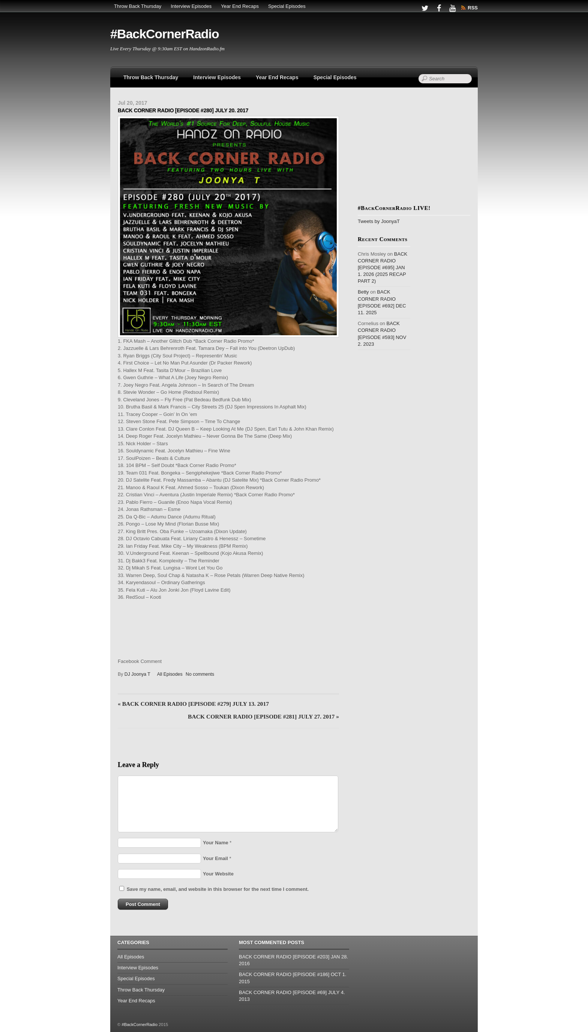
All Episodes (170, 674)
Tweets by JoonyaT (379, 221)
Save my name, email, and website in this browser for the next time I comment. (218, 889)
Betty (363, 292)
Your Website (218, 874)
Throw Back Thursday (137, 6)
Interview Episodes (191, 6)
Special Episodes (287, 6)
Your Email (215, 858)
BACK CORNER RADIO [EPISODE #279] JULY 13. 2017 (193, 704)
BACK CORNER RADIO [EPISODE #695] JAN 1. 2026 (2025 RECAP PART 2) (382, 267)
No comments (200, 674)
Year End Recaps (240, 6)
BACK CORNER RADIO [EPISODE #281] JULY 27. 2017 (263, 716)
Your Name (215, 842)
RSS (473, 8)
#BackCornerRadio (139, 1024)
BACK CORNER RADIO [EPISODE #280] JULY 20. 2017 (183, 110)
